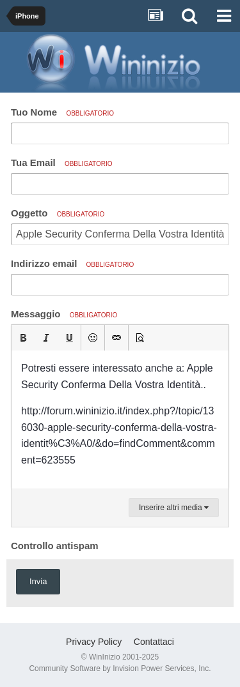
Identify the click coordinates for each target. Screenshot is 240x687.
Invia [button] (38, 581)
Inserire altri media (174, 507)
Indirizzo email (72, 263)
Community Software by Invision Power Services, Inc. (120, 668)
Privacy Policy (94, 642)
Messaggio (64, 313)
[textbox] (120, 419)
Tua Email (62, 162)
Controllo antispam (55, 545)
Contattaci (154, 642)
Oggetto (57, 213)
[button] (23, 338)
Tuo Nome (62, 112)
